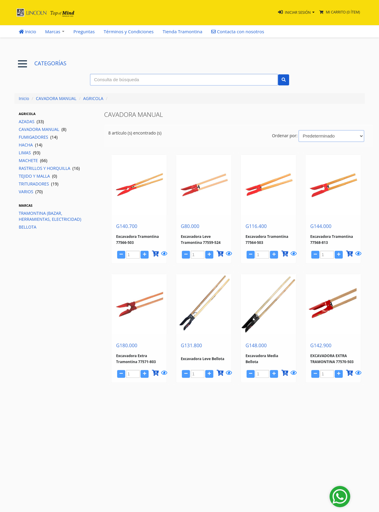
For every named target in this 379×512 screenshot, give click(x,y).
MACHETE (33, 160)
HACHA (31, 145)
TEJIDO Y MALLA (38, 176)
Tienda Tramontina (183, 31)
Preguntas (84, 31)
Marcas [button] (55, 31)
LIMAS (29, 152)
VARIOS (31, 191)
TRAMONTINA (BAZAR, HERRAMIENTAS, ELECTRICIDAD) (50, 216)
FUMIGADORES (38, 137)
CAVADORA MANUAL (56, 98)
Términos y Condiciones (129, 31)
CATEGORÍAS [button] (42, 63)
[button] (296, 12)
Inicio (27, 31)
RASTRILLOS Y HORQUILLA (49, 168)
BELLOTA (28, 227)
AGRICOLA (93, 98)
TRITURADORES (38, 184)
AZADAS (31, 121)
